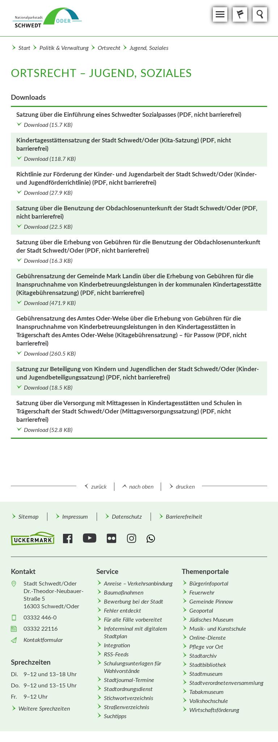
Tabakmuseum (206, 692)
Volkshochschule (208, 701)
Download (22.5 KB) (48, 227)
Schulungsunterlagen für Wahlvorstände (132, 667)
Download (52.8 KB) (48, 430)
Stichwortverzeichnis (128, 698)
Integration (117, 645)
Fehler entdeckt (122, 611)
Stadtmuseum (206, 674)
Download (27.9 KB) (48, 193)
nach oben (141, 487)
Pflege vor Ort (206, 647)
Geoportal (201, 611)
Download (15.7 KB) (48, 125)
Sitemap (28, 517)
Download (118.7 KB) (50, 159)
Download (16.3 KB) (48, 261)
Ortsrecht (109, 48)
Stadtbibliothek (207, 665)
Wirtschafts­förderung (214, 710)
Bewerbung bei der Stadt (133, 602)
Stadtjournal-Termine (129, 680)
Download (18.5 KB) (48, 388)
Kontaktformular (43, 640)
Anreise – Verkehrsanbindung (138, 584)
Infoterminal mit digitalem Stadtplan (135, 632)
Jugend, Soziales (149, 48)
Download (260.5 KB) (50, 354)
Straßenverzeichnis (126, 707)
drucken (185, 487)
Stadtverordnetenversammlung (226, 683)
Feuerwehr (201, 593)
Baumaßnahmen (123, 593)
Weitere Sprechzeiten (44, 709)
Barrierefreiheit (184, 517)
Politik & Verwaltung (64, 48)
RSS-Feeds (116, 654)
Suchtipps (115, 716)
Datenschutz (127, 517)
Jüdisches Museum (211, 620)
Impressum (75, 517)
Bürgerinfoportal (208, 584)
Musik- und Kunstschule (217, 629)
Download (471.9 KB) (50, 303)
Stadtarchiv (203, 656)
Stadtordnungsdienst (128, 689)
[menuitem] (28, 516)
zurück (99, 487)
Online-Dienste (207, 638)
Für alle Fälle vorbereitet (133, 620)
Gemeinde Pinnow (211, 602)
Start (24, 48)
